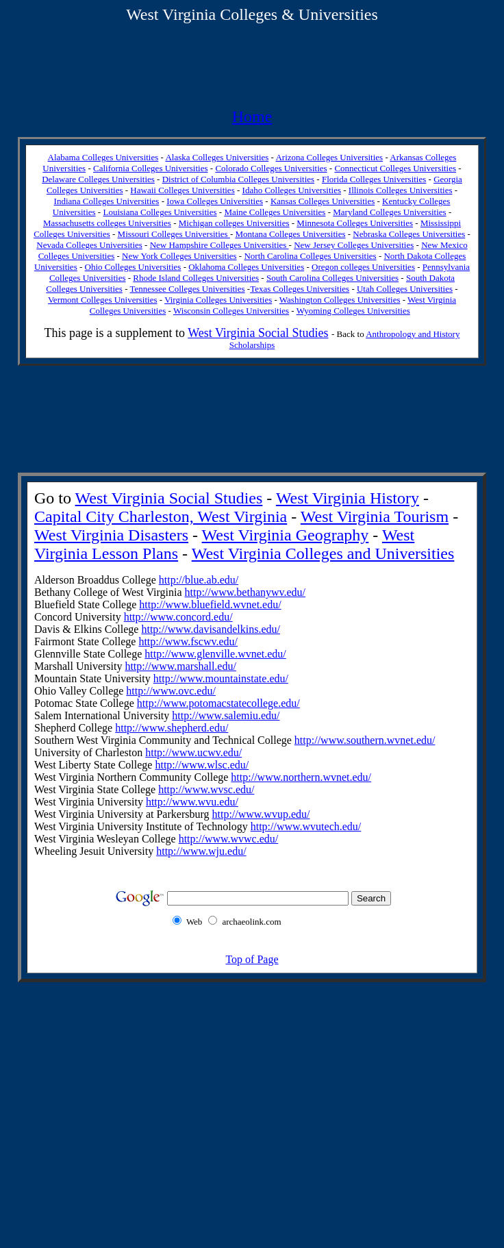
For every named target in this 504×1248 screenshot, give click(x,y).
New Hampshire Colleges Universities (219, 245)
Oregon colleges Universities (363, 267)
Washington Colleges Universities (340, 300)
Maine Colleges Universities (274, 212)
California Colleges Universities (150, 168)
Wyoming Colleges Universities (353, 310)
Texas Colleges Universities (299, 289)
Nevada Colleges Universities (89, 245)
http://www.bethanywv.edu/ (245, 592)
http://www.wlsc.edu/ (202, 765)
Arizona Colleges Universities (329, 157)
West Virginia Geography (285, 535)
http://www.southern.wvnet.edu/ (365, 740)
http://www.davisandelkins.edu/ (210, 629)
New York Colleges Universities (179, 256)
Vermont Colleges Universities (103, 300)
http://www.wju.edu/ (201, 851)
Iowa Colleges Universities (214, 201)
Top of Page (251, 959)
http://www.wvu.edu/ (192, 802)
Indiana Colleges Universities (107, 201)
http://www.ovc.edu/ (171, 691)
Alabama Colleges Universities (103, 157)
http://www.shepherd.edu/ (171, 728)
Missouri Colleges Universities (174, 234)
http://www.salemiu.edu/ (225, 715)
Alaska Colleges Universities (216, 157)
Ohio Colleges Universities (133, 267)
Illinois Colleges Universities (401, 190)
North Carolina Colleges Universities (310, 256)
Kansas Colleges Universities (322, 201)
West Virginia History (347, 498)
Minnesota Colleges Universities (355, 223)
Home (252, 116)
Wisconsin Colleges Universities (231, 310)
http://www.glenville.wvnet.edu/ (215, 654)
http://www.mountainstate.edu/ (220, 678)
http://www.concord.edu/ (178, 617)
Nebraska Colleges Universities (409, 234)
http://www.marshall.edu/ (180, 666)
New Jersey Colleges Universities (354, 245)
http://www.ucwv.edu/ (193, 752)
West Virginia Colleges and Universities (323, 553)
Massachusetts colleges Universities (107, 223)
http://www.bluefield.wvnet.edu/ (210, 604)
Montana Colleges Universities (290, 234)
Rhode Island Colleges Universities (196, 278)
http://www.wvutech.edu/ (306, 826)
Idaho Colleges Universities (291, 190)
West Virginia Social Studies (258, 333)
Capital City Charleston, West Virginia (160, 516)
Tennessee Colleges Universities (187, 289)
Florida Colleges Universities (374, 179)
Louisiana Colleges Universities (159, 212)
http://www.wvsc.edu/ (206, 789)
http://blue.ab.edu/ (198, 580)
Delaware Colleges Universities (98, 179)
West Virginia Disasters (111, 535)
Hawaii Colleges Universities (182, 190)
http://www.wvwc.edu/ (229, 839)
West (142, 14)
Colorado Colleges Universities (271, 168)
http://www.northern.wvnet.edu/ (301, 777)
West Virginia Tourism (375, 516)
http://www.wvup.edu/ (261, 814)
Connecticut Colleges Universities (395, 168)
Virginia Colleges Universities (218, 300)
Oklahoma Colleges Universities (246, 267)
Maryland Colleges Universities (389, 212)
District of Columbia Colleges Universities (238, 179)
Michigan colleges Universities (234, 223)
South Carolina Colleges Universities (332, 278)
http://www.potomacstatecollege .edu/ (218, 703)
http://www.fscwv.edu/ (188, 641)
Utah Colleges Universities (405, 289)
